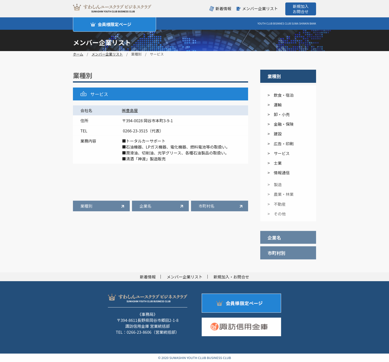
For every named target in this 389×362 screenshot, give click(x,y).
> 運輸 (275, 105)
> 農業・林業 (281, 197)
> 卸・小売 (279, 114)
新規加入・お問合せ (231, 277)
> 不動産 (277, 207)
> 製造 (275, 187)
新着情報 (223, 8)
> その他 (277, 216)
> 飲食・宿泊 (281, 95)
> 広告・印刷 (281, 144)
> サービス (279, 153)
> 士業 (275, 163)
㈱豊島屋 (130, 110)
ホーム (78, 54)
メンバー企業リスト (260, 8)
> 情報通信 (279, 173)
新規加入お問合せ (301, 8)
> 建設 (275, 134)
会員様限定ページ (114, 24)
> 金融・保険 (281, 124)
